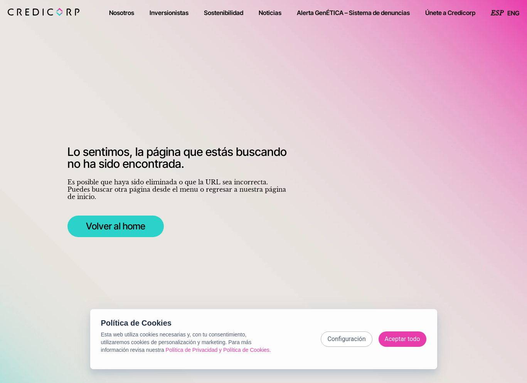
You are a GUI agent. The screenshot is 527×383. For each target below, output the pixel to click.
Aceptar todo (402, 339)
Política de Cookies (136, 323)
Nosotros (121, 13)
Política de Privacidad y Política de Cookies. (218, 350)
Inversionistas (169, 13)
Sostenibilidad (223, 13)
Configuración (346, 339)
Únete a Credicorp (450, 13)
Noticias (270, 13)
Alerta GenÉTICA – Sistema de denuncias (353, 13)
